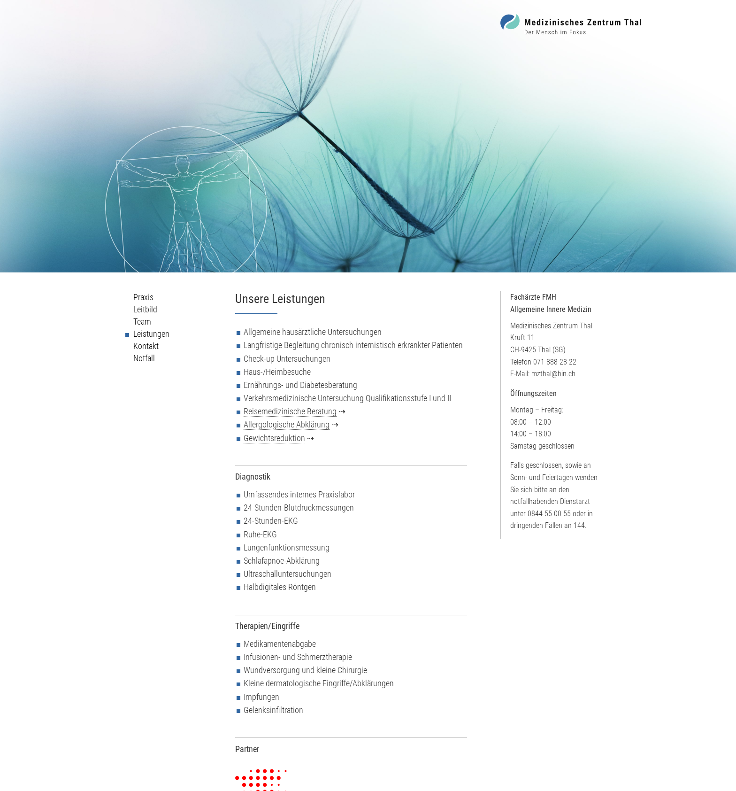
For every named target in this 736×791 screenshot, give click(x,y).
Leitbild (145, 309)
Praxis (143, 297)
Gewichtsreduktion (274, 438)
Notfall (144, 358)
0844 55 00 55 (549, 513)
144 (579, 525)
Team (142, 321)
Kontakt (146, 346)
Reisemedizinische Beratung (290, 411)
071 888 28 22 (554, 361)
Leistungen (151, 334)
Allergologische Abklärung (287, 424)
